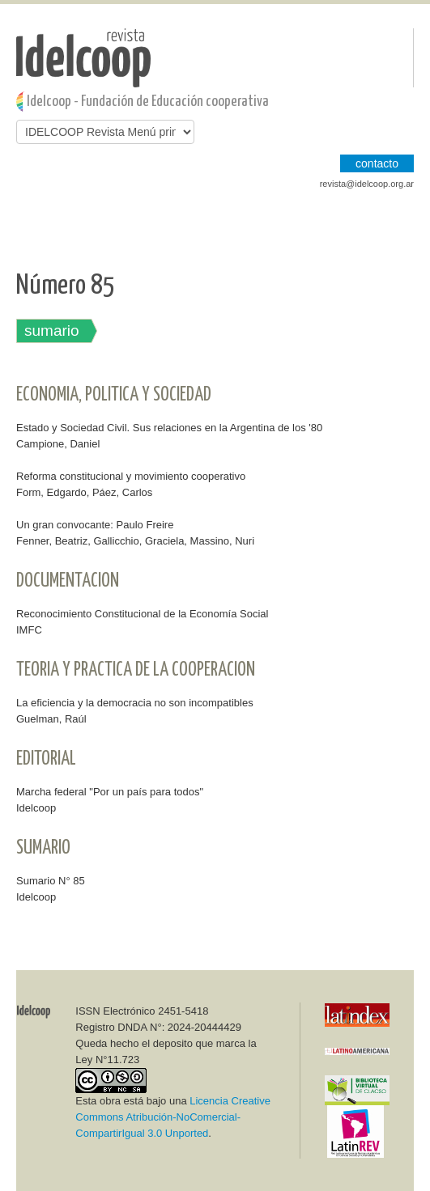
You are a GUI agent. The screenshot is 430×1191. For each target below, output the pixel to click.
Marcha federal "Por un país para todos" (109, 792)
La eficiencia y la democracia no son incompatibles (134, 703)
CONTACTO (376, 163)
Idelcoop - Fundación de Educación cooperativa (148, 101)
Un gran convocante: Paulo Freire (94, 525)
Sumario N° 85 (50, 881)
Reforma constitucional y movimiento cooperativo (130, 476)
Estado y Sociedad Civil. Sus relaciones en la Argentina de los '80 (169, 428)
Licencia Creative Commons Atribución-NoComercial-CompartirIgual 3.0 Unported (172, 1117)
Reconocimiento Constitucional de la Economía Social (142, 614)
